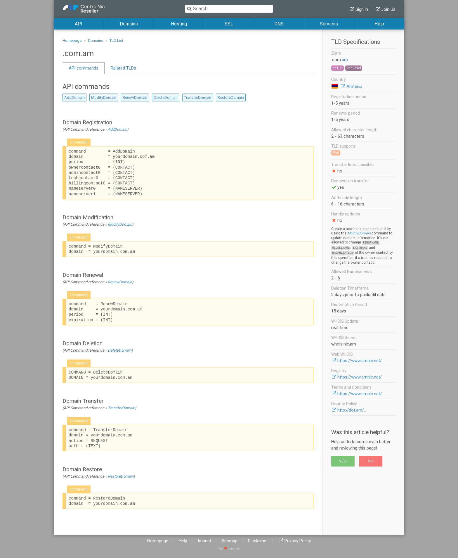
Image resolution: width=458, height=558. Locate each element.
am (345, 59)
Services (329, 24)
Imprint (204, 540)
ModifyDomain (103, 97)
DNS (279, 24)
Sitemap (229, 540)
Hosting (179, 24)
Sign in (361, 9)
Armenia (354, 86)
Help (379, 24)
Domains (129, 24)
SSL (229, 24)
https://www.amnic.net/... (360, 360)
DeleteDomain (166, 97)
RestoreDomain (231, 97)
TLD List (116, 40)
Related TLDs (123, 68)
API (78, 24)
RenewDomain (135, 97)
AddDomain (74, 97)
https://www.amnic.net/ (359, 377)
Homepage (72, 40)
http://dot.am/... (352, 410)
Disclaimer (258, 540)
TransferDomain (197, 97)
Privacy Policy (297, 540)
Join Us (388, 9)
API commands (83, 68)
